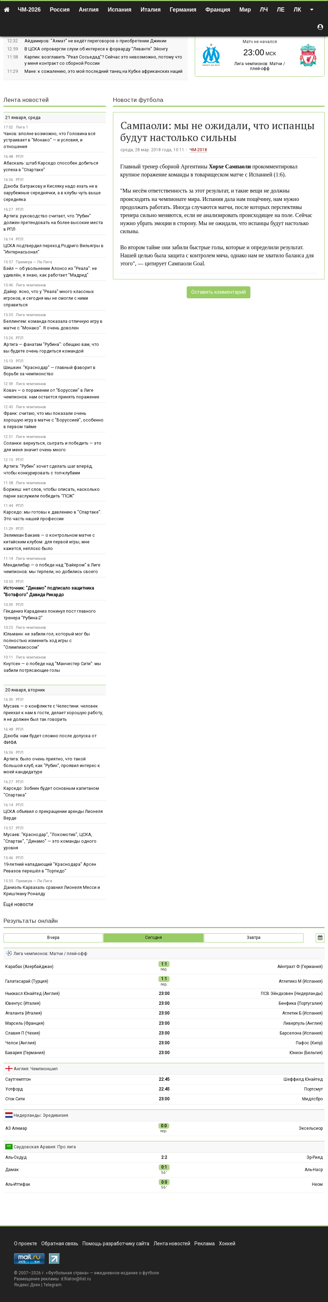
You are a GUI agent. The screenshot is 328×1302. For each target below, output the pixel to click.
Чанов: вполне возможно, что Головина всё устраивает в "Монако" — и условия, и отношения (49, 140)
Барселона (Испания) (301, 1033)
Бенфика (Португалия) (301, 1003)
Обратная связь (59, 1243)
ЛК (297, 10)
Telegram (52, 1284)
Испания (119, 10)
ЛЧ (264, 10)
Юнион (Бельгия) (306, 1052)
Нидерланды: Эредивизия (41, 1115)
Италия (151, 10)
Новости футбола (138, 100)
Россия (60, 10)
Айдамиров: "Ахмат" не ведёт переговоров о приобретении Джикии (95, 40)
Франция (218, 10)
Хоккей (227, 1243)
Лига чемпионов (31, 285)
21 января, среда (23, 117)
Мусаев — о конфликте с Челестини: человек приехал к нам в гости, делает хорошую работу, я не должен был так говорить (53, 712)
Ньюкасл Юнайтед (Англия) (32, 993)
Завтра (254, 937)
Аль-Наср (314, 1169)
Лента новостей (26, 100)
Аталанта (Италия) (23, 1013)
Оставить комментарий (218, 292)
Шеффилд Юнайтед (303, 1079)
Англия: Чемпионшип (36, 1068)
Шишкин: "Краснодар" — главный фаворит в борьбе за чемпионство (49, 371)
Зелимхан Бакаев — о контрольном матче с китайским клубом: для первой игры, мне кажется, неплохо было (49, 541)
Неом (317, 1184)
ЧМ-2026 (29, 10)
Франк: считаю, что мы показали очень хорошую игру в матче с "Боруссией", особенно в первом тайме (53, 420)
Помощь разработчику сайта (116, 1243)
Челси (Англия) (20, 1042)
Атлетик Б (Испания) (302, 1013)
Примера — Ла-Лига (34, 262)
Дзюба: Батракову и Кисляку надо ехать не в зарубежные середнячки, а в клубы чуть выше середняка (52, 192)
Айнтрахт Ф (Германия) (300, 966)
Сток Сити (15, 1098)
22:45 (164, 1079)
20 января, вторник (25, 689)
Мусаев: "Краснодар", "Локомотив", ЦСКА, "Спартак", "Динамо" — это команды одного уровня (50, 841)
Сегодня (153, 937)
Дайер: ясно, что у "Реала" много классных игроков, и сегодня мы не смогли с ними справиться (48, 298)
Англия (89, 10)
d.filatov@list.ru (76, 1278)
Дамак (12, 1169)
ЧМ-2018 (198, 149)
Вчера (53, 937)
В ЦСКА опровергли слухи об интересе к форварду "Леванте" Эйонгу (96, 48)
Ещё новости (18, 904)
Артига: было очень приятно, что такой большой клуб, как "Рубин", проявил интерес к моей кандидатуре (51, 765)
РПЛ (19, 156)
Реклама (204, 1243)
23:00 (164, 993)
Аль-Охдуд (16, 1157)
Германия (183, 10)
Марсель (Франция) (24, 1023)
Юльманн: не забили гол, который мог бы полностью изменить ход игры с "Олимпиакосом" (46, 640)
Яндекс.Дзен (27, 1284)
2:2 (164, 1157)
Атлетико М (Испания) (301, 981)
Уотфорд (14, 1089)
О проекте (25, 1243)
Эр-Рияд (314, 1157)
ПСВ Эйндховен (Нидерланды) (292, 993)
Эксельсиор (311, 1128)
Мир (245, 10)
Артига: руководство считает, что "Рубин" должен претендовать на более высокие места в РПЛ (53, 222)
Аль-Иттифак (17, 1184)
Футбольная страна (67, 1272)
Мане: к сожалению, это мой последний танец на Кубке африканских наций (103, 71)
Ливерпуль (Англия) (303, 1023)
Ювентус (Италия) (23, 1003)
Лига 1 (22, 127)
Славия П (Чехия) (22, 1033)
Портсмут (313, 1089)
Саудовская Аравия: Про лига (45, 1146)
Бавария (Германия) (25, 1052)
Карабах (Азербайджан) (29, 966)
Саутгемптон (18, 1079)
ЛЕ (281, 10)
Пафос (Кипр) (309, 1042)
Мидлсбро (312, 1098)
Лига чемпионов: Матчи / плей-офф (259, 66)
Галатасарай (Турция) (26, 981)
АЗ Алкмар (16, 1128)
